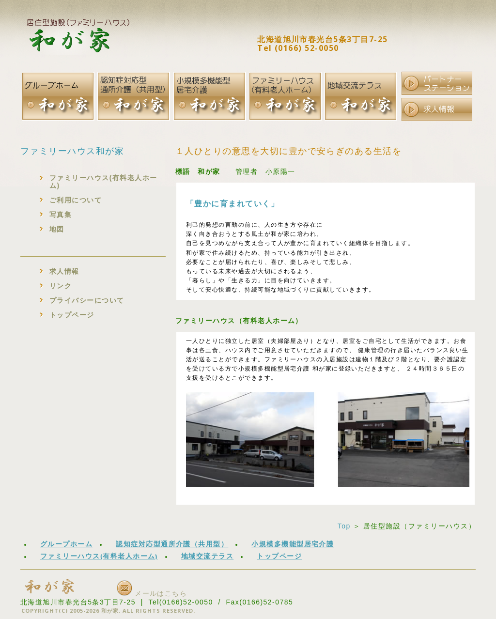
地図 (56, 229)
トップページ (71, 315)
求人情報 (64, 271)
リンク (60, 286)
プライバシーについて (86, 300)
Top (344, 526)
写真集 (60, 214)
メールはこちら (152, 593)
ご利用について (75, 200)
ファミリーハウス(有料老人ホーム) (103, 181)
